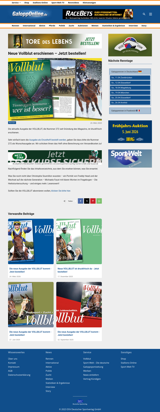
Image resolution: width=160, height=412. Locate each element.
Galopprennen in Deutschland (124, 71)
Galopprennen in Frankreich (123, 110)
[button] (144, 14)
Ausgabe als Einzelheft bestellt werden (47, 140)
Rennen (12, 122)
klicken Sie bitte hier (60, 191)
